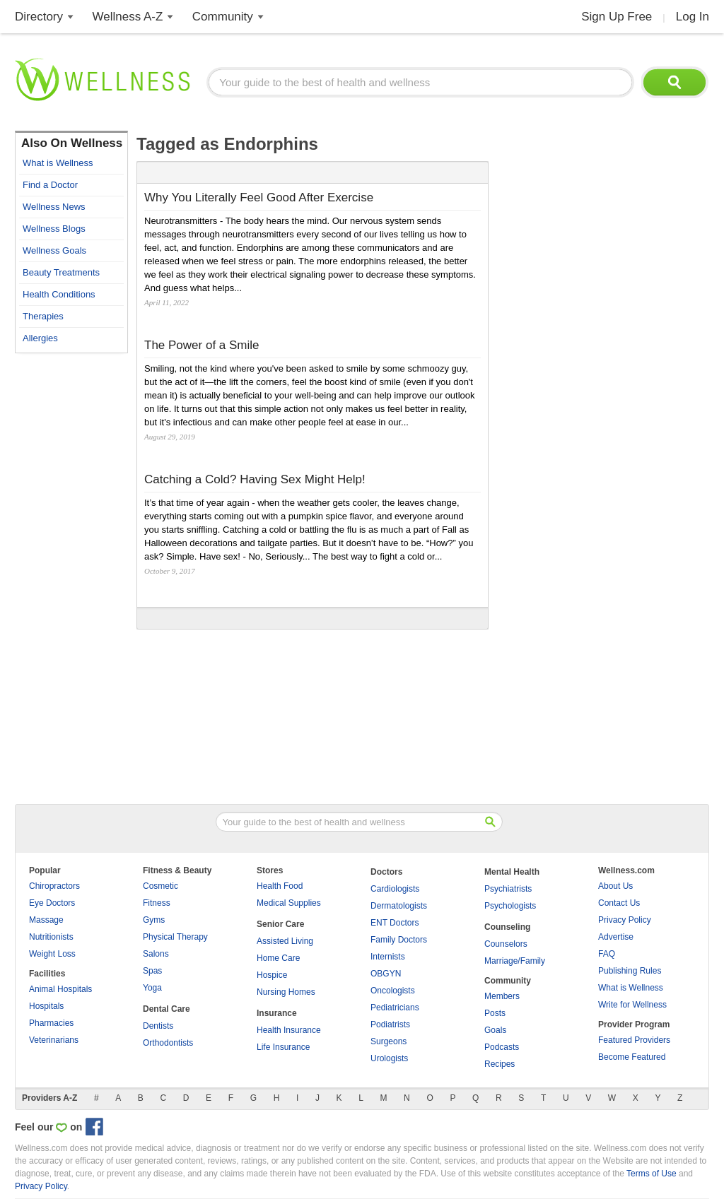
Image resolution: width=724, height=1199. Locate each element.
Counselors (505, 944)
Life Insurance (283, 1047)
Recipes (499, 1064)
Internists (387, 957)
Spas (152, 971)
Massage (46, 920)
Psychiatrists (508, 889)
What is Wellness (58, 163)
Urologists (389, 1058)
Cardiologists (394, 889)
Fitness (156, 903)
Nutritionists (51, 937)
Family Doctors (398, 940)
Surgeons (388, 1041)
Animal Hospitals (60, 989)
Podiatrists (390, 1024)
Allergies (40, 338)
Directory (39, 16)
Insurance (277, 1013)
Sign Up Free (616, 16)
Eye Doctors (52, 903)
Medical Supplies (289, 903)
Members (502, 996)
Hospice (272, 975)
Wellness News (54, 206)
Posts (495, 1013)
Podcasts (501, 1047)
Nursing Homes (286, 992)
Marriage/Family (514, 961)
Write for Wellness (632, 1005)
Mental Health (511, 872)
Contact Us (619, 903)
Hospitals (46, 1006)
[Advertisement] (71, 572)
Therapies (43, 316)
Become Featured (631, 1057)
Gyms (154, 920)
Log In (692, 16)
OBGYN (385, 974)
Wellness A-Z (128, 16)
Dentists (158, 1026)
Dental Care (166, 1009)
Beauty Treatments (61, 272)
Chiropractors (54, 886)
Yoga (152, 988)
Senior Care (280, 924)
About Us (615, 886)
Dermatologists (398, 906)
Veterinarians (53, 1040)
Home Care (278, 958)
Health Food (280, 886)
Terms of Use (651, 1174)
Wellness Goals (54, 250)
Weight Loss (52, 954)
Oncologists (392, 991)
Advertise (616, 937)
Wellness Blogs (54, 228)
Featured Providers (634, 1040)
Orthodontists (168, 1043)
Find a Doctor (50, 184)
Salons (156, 954)
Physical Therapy (175, 937)
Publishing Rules (629, 971)
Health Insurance (289, 1030)
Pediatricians (394, 1007)
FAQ (606, 954)
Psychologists (510, 906)
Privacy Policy (624, 920)
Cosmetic (160, 886)
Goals (495, 1030)
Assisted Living (285, 941)
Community (222, 16)
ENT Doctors (394, 923)
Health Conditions (59, 294)
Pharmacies (51, 1023)
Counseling (507, 927)
